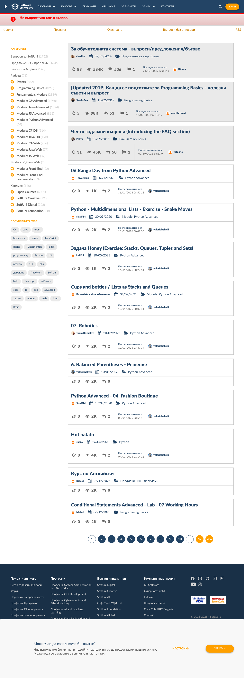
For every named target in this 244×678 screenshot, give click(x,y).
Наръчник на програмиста (27, 597)
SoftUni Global (106, 615)
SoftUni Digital (30, 205)
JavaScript (50, 238)
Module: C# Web (32, 143)
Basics (16, 247)
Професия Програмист (25, 603)
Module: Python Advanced (34, 122)
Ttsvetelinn (82, 178)
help (15, 281)
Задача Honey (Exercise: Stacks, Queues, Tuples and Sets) (132, 248)
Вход (232, 6)
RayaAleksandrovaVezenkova (93, 294)
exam (37, 229)
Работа (19, 76)
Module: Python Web (27, 162)
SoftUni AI (103, 597)
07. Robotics (84, 326)
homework (19, 238)
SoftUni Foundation (33, 211)
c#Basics (46, 281)
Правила (60, 29)
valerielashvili (161, 191)
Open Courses (31, 192)
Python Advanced (137, 178)
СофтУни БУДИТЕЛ (109, 603)
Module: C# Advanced (36, 101)
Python (39, 255)
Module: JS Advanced (35, 114)
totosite (178, 152)
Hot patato (82, 435)
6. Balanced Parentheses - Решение (109, 364)
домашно (18, 273)
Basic (16, 307)
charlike (80, 56)
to (26, 290)
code (16, 290)
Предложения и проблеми (34, 63)
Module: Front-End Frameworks (29, 178)
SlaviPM (81, 217)
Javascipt (29, 281)
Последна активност (155, 67)
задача (17, 298)
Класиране (114, 29)
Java (25, 229)
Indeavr (148, 597)
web (44, 298)
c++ (31, 264)
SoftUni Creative (31, 198)
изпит (35, 238)
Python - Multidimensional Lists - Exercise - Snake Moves (132, 209)
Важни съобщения (28, 69)
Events (25, 82)
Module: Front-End (32, 169)
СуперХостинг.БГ (155, 591)
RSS (238, 29)
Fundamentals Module (36, 95)
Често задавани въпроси (26, 585)
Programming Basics (35, 88)
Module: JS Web (30, 156)
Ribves (182, 69)
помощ (31, 298)
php (42, 264)
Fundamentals (34, 247)
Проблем (36, 273)
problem (18, 264)
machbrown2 (178, 113)
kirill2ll (80, 255)
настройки (180, 648)
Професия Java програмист (28, 615)
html (55, 298)
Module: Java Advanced (37, 107)
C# (15, 229)
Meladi (80, 512)
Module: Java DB (32, 137)
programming (20, 255)
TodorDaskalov (85, 333)
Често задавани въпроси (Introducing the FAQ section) (130, 131)
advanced (49, 290)
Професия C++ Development (68, 594)
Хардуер (21, 186)
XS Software (151, 585)
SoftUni (52, 273)
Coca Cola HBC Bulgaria (158, 609)
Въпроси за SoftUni (29, 56)
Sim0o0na (82, 100)
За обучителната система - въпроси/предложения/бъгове (135, 49)
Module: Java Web (32, 149)
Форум (8, 29)
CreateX (149, 615)
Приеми (220, 648)
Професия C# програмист (27, 609)
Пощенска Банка (154, 603)
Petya (79, 139)
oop (36, 290)
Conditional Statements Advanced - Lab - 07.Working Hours (134, 505)
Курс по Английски (92, 473)
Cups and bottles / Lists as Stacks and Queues (119, 287)
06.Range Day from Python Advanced (111, 170)
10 (180, 539)
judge (52, 247)
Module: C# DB (31, 131)
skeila (79, 442)
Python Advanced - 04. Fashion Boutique (114, 396)
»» (209, 539)
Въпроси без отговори (179, 29)
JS (50, 255)
